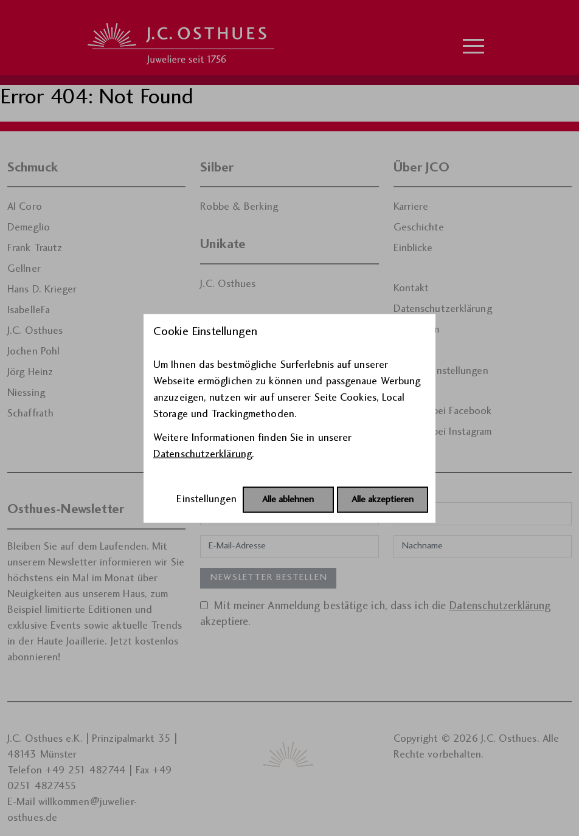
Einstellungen (206, 499)
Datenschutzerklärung (202, 454)
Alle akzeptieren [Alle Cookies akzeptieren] (383, 499)
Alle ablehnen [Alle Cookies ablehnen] (288, 499)
